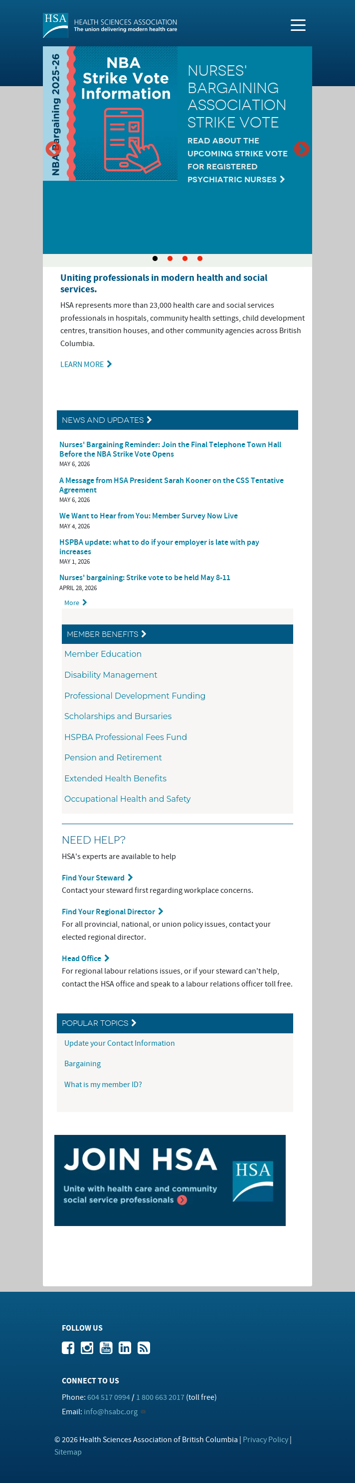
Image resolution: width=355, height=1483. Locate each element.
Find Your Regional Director (108, 912)
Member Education (103, 654)
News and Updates (103, 420)
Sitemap (68, 1452)
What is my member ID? (103, 1085)
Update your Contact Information (120, 1043)
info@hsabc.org (111, 1412)
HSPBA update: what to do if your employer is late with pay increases (159, 547)
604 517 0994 (108, 1397)
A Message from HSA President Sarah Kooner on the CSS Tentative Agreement (171, 485)
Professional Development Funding (135, 696)
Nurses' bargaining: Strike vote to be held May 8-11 (144, 578)
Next (301, 149)
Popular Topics (95, 1023)
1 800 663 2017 (160, 1397)
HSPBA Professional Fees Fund (125, 737)
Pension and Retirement (113, 757)
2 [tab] (170, 259)
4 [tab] (200, 259)
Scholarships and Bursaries (118, 716)
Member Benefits (102, 634)
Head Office (81, 959)
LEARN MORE (82, 365)
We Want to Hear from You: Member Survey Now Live (148, 516)
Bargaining (83, 1064)
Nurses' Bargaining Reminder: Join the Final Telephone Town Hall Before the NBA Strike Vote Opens (170, 450)
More (71, 603)
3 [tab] (185, 259)
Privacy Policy (265, 1440)
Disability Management (111, 675)
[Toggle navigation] (298, 24)
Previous (53, 149)
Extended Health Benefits (115, 778)
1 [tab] (155, 259)
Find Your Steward (93, 878)
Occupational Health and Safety (127, 799)
